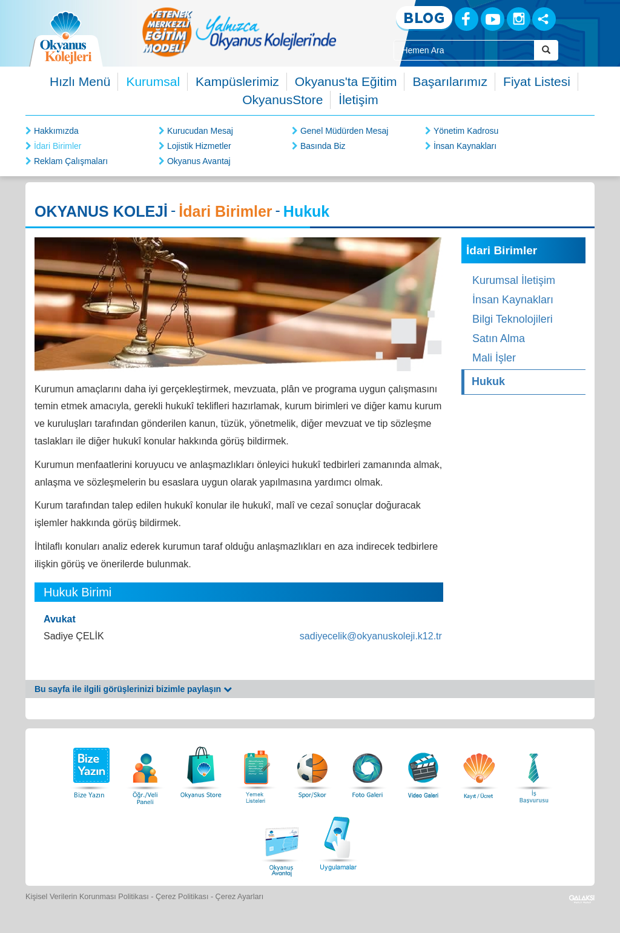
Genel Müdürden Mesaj (344, 131)
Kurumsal (153, 81)
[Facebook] (466, 19)
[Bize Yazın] (89, 769)
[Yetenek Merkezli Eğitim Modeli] (239, 32)
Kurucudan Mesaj (200, 131)
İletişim (358, 100)
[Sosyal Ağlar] (544, 19)
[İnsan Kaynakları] (533, 769)
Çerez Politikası (182, 896)
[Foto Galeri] (367, 769)
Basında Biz (323, 146)
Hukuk (488, 381)
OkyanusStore (282, 100)
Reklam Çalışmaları (71, 161)
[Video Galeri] (423, 769)
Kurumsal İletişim (513, 280)
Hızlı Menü (80, 81)
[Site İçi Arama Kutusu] (464, 50)
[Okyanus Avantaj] (282, 842)
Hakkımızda (56, 131)
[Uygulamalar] (337, 842)
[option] (239, 32)
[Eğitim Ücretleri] (479, 769)
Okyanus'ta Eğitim (346, 81)
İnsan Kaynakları (465, 146)
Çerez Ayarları (240, 896)
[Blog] (424, 18)
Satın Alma (498, 338)
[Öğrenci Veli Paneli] (145, 769)
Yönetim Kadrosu (466, 131)
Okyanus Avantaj (199, 161)
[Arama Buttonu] (546, 50)
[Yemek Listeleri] (256, 769)
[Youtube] (492, 19)
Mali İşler (494, 358)
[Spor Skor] (312, 769)
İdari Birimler (58, 146)
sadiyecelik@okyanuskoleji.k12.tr (371, 636)
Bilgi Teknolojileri (512, 319)
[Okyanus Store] (201, 769)
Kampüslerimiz (237, 81)
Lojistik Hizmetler (199, 146)
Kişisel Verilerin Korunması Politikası (87, 896)
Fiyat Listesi (536, 81)
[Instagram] (518, 19)
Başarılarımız (449, 81)
